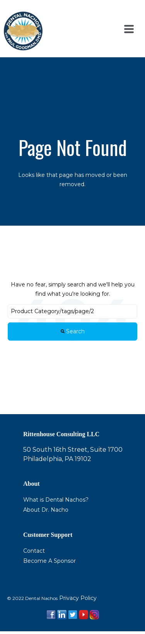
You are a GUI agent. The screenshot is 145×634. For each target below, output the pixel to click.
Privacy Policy (77, 598)
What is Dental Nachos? (56, 499)
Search (73, 331)
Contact (34, 550)
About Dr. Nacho (45, 509)
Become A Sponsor (49, 560)
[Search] (72, 311)
